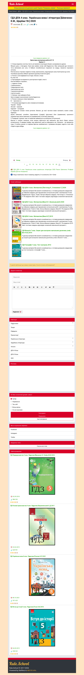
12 (30, 164)
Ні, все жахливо (17, 410)
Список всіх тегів (42, 446)
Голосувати (42, 413)
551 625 (14, 600)
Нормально (16, 401)
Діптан (18, 171)
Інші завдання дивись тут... (42, 58)
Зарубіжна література (42, 343)
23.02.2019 (15, 547)
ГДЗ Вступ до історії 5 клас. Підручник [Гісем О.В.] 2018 (27, 607)
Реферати (14, 331)
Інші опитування (42, 419)
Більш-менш (16, 407)
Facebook (14, 429)
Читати (42, 346)
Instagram (14, 433)
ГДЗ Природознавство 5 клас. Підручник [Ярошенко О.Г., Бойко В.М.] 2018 (32, 455)
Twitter (13, 437)
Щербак (13, 171)
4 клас (22, 169)
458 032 (14, 651)
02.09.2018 (15, 496)
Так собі (15, 404)
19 (53, 164)
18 (50, 164)
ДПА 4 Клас (14, 350)
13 (33, 164)
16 (43, 164)
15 (40, 164)
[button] (14, 287)
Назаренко (24, 171)
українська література (44, 169)
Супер (14, 399)
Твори (13, 327)
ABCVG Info (31, 670)
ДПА (24, 24)
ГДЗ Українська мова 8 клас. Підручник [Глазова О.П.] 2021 (28, 556)
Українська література (42, 339)
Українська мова (30, 169)
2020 (53, 169)
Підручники (42, 323)
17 (46, 164)
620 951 (14, 550)
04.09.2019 (15, 648)
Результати (42, 416)
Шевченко (64, 169)
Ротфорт (70, 169)
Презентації (14, 335)
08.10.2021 (15, 597)
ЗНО (12, 358)
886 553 (14, 499)
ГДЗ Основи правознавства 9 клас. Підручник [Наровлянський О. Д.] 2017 (32, 505)
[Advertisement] (42, 42)
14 (36, 164)
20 (56, 164)
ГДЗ (14, 169)
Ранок (58, 169)
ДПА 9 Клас (14, 354)
